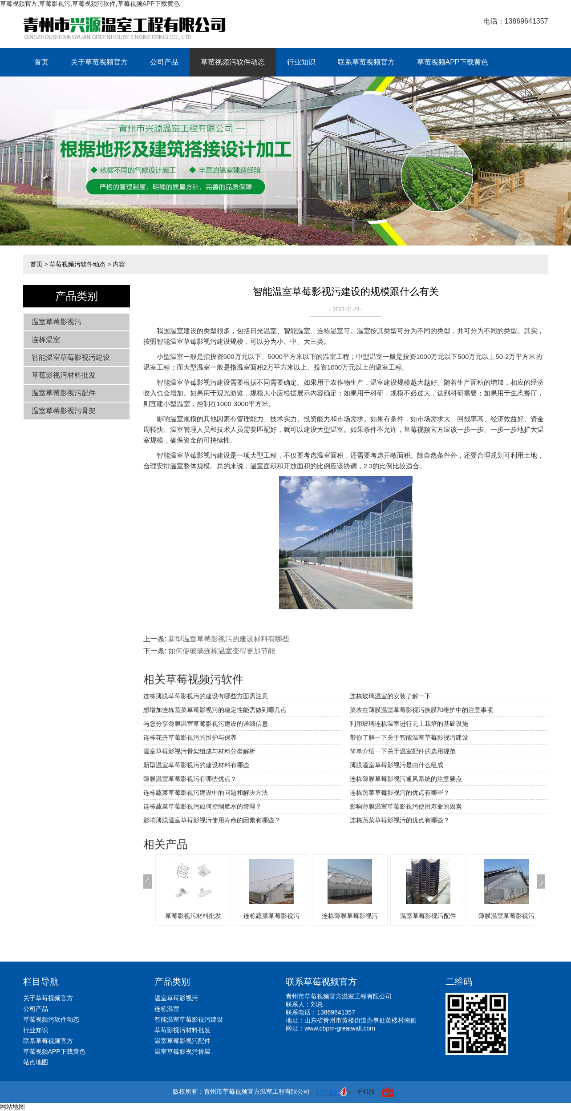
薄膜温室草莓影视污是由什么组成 (396, 765)
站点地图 (35, 1062)
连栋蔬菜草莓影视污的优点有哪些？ (400, 792)
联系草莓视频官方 (366, 62)
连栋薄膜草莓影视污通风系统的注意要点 (406, 778)
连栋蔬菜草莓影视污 (271, 915)
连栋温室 (46, 339)
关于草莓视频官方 (99, 62)
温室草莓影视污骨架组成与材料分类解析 (199, 751)
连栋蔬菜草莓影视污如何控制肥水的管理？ (202, 806)
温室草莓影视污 (56, 322)
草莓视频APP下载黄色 (452, 62)
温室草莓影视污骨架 (64, 411)
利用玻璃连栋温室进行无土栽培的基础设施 (409, 723)
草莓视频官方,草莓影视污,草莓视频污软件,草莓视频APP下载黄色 (90, 3)
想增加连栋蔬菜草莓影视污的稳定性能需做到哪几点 (215, 709)
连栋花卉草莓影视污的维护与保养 (190, 737)
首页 (41, 62)
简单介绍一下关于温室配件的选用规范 (403, 751)
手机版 (365, 1091)
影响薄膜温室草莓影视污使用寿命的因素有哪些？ (211, 820)
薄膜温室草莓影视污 (506, 915)
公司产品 (164, 62)
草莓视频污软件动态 (233, 62)
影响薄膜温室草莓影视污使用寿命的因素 (406, 806)
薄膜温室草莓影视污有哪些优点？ (190, 778)
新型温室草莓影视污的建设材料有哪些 (228, 639)
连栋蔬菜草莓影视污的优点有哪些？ (400, 820)
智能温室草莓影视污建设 (71, 357)
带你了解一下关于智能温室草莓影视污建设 (409, 737)
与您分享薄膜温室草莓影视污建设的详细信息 (205, 723)
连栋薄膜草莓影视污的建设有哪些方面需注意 (205, 696)
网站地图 (12, 1106)
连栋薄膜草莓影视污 (350, 915)
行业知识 (301, 62)
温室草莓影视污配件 (64, 393)
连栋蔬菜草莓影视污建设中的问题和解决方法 (205, 792)
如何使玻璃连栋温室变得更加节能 (221, 651)
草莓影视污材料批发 (64, 375)
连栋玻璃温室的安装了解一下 (390, 696)
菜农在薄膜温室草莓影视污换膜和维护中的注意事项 (421, 709)
